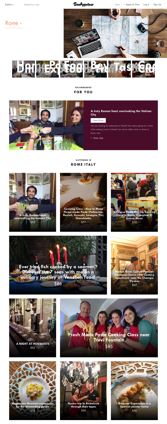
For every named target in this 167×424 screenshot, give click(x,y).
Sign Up (157, 5)
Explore (9, 5)
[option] (83, 125)
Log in (146, 5)
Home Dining (29, 67)
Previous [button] (3, 123)
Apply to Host (131, 5)
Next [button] (164, 123)
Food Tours (74, 67)
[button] (14, 23)
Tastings (130, 68)
